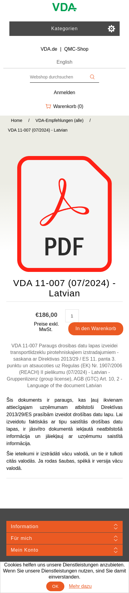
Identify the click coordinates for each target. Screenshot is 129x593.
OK (55, 586)
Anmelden (64, 92)
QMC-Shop (76, 49)
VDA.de (48, 49)
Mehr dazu (80, 586)
